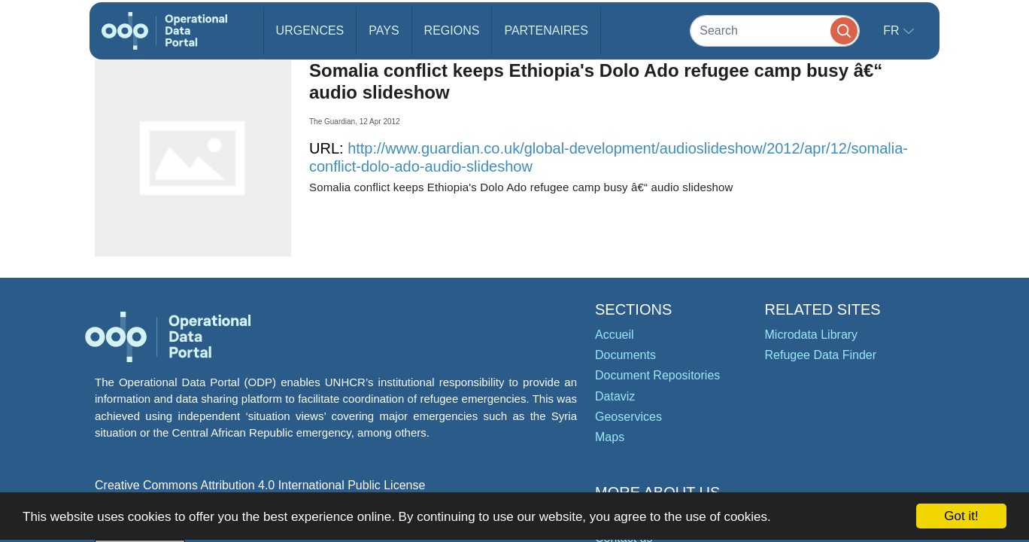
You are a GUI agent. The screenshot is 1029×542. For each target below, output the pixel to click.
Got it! (961, 516)
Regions (452, 30)
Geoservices (628, 416)
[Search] (775, 30)
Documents (625, 355)
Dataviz (615, 396)
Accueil (614, 334)
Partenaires (545, 30)
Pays (384, 30)
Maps (609, 437)
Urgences (310, 30)
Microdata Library (811, 334)
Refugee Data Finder (821, 355)
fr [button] (893, 30)
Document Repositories (657, 375)
